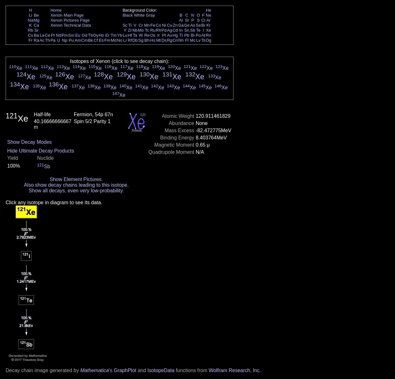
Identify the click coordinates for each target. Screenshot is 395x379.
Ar (208, 20)
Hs (152, 40)
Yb (119, 35)
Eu (77, 35)
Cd (175, 30)
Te (198, 30)
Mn (147, 25)
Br (203, 25)
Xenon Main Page (67, 15)
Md (114, 40)
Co (158, 25)
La (42, 35)
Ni (164, 25)
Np (64, 40)
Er (107, 35)
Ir (158, 35)
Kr (208, 25)
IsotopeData (160, 370)
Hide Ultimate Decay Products (40, 150)
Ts (203, 40)
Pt (164, 35)
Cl (203, 20)
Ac (42, 40)
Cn (175, 40)
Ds (164, 40)
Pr (53, 35)
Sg (140, 40)
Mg (36, 20)
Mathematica (94, 370)
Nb (135, 30)
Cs (30, 35)
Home (56, 10)
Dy (95, 35)
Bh (146, 40)
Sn (186, 30)
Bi (193, 35)
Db (135, 40)
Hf (130, 35)
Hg (175, 35)
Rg (169, 40)
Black (128, 15)
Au (169, 35)
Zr (130, 30)
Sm (71, 35)
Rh (158, 30)
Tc (147, 30)
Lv (198, 40)
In (181, 30)
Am (78, 40)
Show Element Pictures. (76, 179)
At (203, 35)
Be (36, 15)
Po (198, 35)
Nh (181, 40)
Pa (52, 40)
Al (181, 20)
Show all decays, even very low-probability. (76, 190)
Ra (36, 40)
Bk (90, 40)
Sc (125, 25)
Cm (84, 40)
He (208, 10)
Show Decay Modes (29, 142)
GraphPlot (125, 370)
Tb (90, 35)
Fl (186, 40)
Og (208, 40)
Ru (153, 30)
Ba (36, 35)
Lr (125, 40)
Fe (152, 25)
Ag (169, 30)
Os (153, 35)
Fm (107, 40)
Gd (84, 35)
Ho (101, 35)
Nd (58, 35)
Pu (71, 40)
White (139, 15)
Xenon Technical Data (70, 25)
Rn (208, 35)
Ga (181, 25)
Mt (158, 40)
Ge (187, 25)
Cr (141, 25)
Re (147, 35)
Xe (208, 30)
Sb (192, 30)
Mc (193, 40)
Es (101, 40)
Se (198, 25)
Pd (164, 30)
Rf (130, 40)
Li (30, 15)
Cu (169, 25)
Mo (141, 30)
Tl (181, 35)
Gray (150, 15)
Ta (135, 35)
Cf (96, 40)
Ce (47, 35)
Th (47, 40)
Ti (130, 25)
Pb (186, 35)
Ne (208, 15)
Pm (65, 35)
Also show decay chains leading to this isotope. (76, 185)
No (119, 40)
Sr (36, 30)
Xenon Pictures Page (70, 20)
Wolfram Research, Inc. (235, 370)
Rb (30, 30)
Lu (125, 35)
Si (187, 20)
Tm (113, 35)
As (192, 25)
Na (30, 20)
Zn (175, 25)
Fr (30, 40)
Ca (36, 25)
